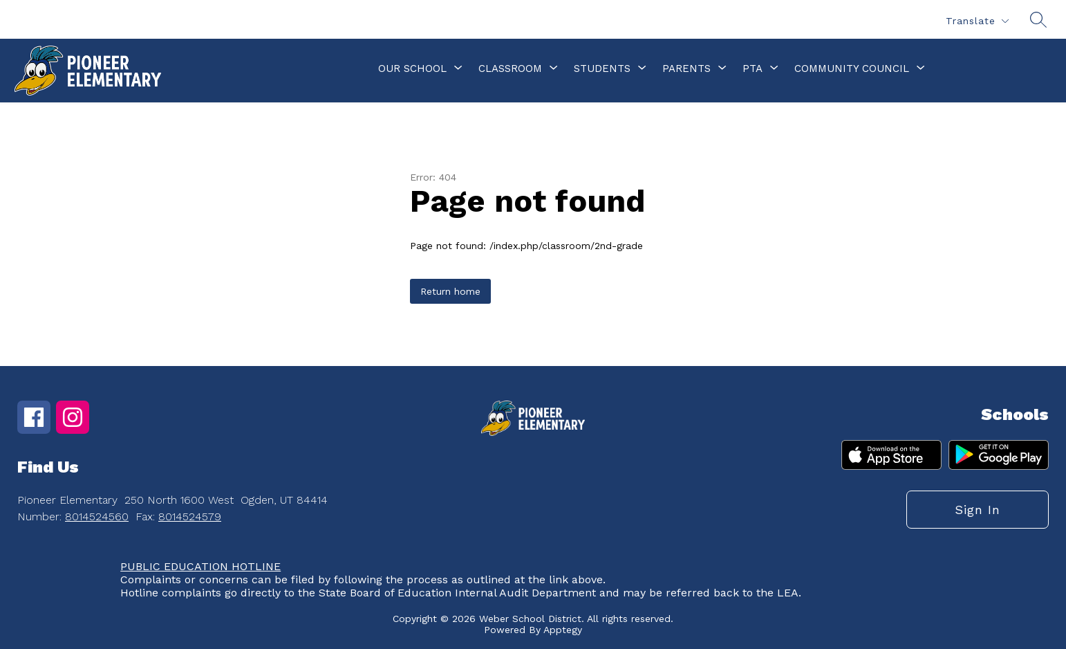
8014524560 (97, 516)
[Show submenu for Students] (602, 68)
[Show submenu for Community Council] (851, 68)
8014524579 (189, 516)
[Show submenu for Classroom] (510, 68)
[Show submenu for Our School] (412, 68)
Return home (450, 291)
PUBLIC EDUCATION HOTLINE (200, 566)
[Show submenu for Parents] (686, 68)
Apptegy (562, 629)
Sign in (977, 509)
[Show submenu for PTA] (752, 68)
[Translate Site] (976, 21)
